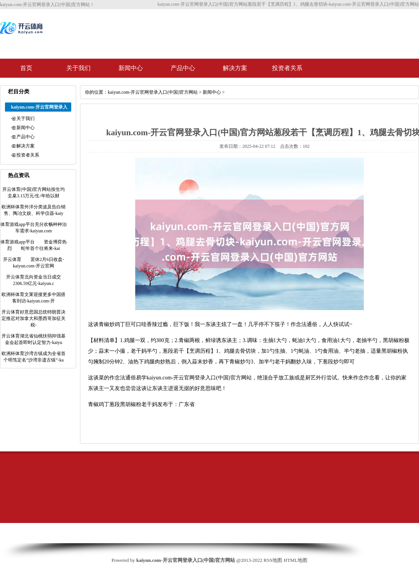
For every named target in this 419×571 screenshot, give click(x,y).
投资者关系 (287, 68)
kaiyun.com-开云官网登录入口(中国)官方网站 (153, 92)
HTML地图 (296, 560)
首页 (26, 68)
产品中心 (183, 68)
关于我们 (78, 68)
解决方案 (235, 68)
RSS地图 (273, 560)
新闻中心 (130, 68)
